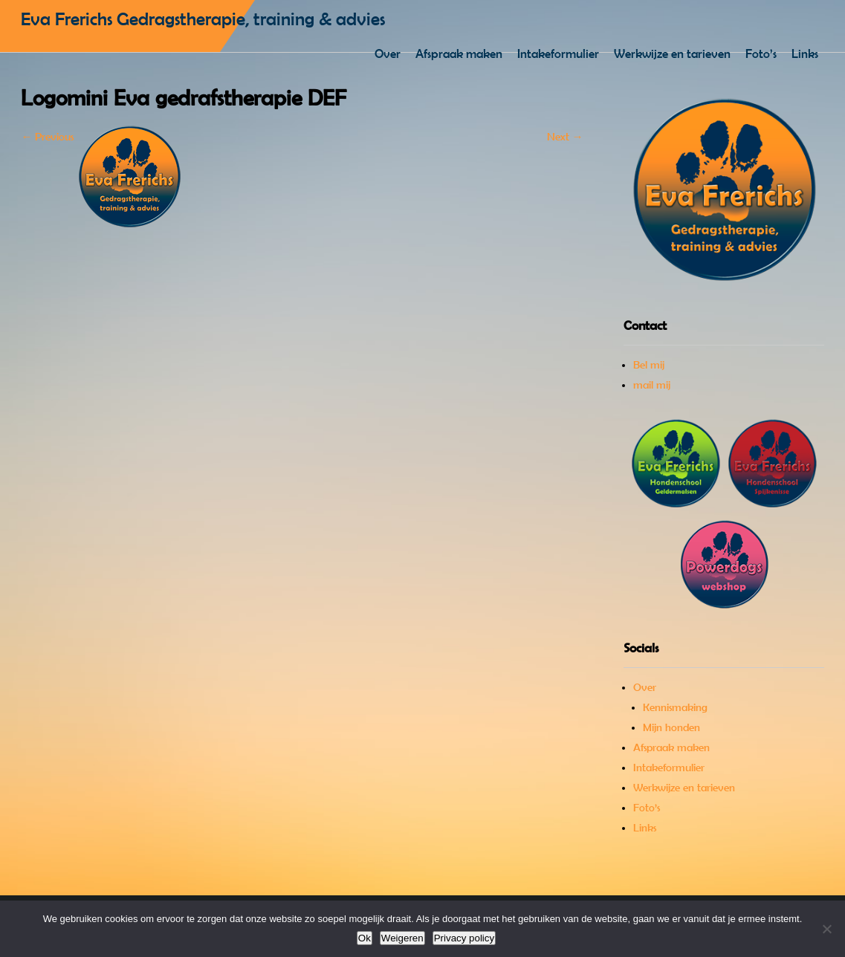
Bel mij (648, 365)
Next (565, 137)
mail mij (651, 385)
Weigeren (402, 938)
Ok (364, 938)
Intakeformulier (558, 53)
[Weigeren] (826, 928)
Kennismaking (675, 707)
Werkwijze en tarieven (672, 53)
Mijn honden (671, 727)
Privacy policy (464, 938)
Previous (47, 137)
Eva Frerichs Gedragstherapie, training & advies (203, 19)
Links (804, 53)
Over (388, 53)
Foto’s (761, 53)
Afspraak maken (458, 53)
